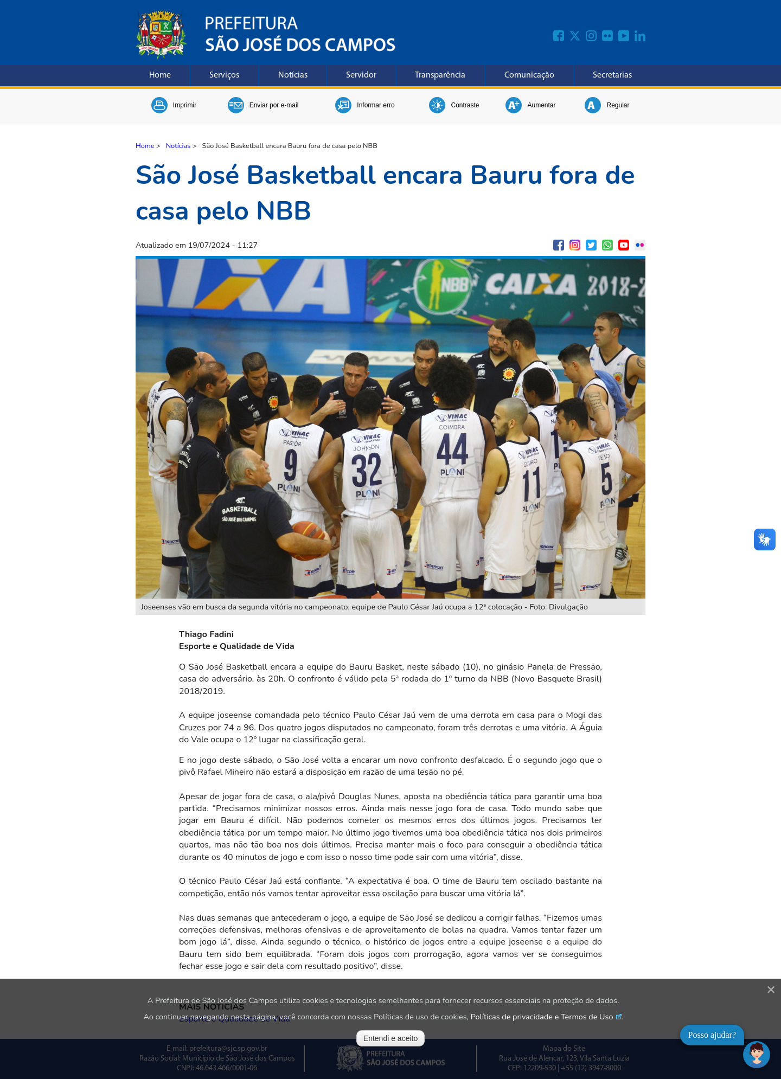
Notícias (293, 75)
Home (160, 75)
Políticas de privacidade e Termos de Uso (542, 1016)
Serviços (224, 75)
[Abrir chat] (756, 1054)
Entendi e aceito (390, 1038)
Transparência (440, 75)
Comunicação (529, 75)
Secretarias (612, 75)
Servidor (361, 75)
